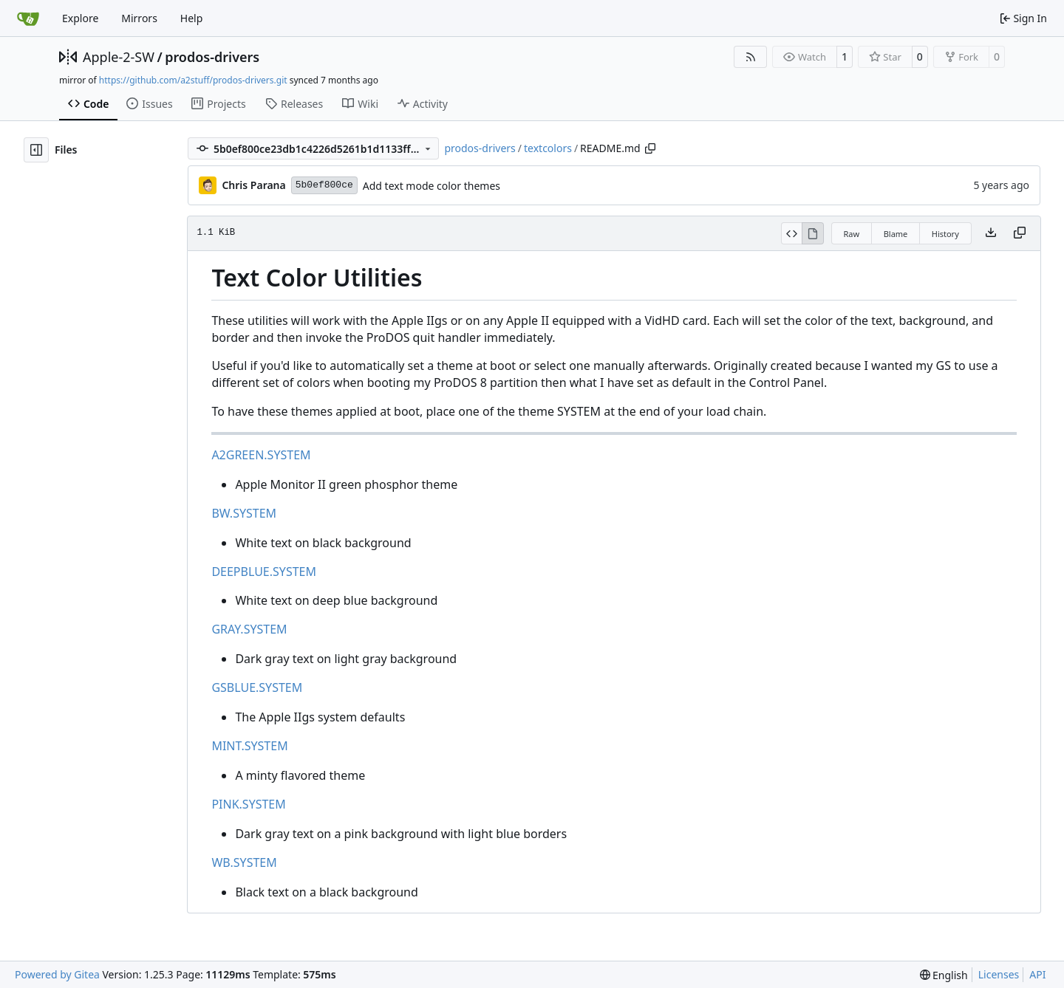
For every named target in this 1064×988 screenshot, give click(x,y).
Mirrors (139, 18)
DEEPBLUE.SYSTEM (263, 571)
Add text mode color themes (431, 186)
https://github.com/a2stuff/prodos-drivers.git (193, 80)
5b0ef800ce (324, 185)
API (1037, 974)
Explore (80, 18)
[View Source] (791, 233)
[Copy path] (650, 148)
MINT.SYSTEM (249, 746)
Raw (852, 233)
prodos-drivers (212, 56)
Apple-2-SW (118, 56)
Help (191, 18)
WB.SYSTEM (243, 862)
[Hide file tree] (36, 149)
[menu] (944, 975)
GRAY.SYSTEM (249, 629)
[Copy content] (1019, 233)
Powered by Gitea (57, 974)
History (945, 233)
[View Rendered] (813, 233)
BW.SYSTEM (243, 513)
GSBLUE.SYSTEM (256, 687)
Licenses (999, 974)
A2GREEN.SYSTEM (260, 455)
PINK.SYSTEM (248, 804)
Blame (896, 233)
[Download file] (991, 233)
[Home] (28, 18)
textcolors (548, 148)
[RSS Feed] (751, 57)
